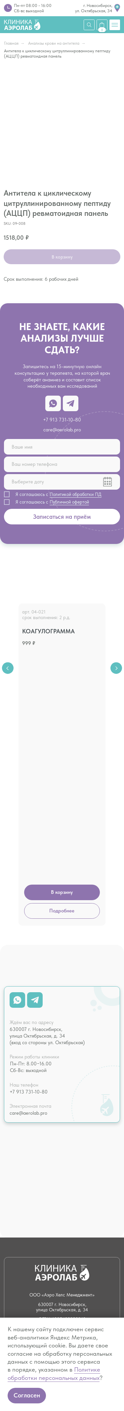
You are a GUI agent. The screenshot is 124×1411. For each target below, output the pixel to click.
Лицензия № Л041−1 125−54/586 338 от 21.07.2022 (62, 1316)
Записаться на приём (62, 516)
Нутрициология (85, 1155)
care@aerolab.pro (62, 430)
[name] (62, 447)
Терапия (24, 1155)
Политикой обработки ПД (76, 494)
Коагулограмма (48, 631)
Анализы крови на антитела (53, 43)
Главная (11, 43)
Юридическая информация (84, 1249)
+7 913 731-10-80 (62, 420)
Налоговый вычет (27, 1249)
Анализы (24, 1136)
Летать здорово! (24, 1181)
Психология (81, 1136)
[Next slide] (116, 650)
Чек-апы (24, 1145)
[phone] (62, 464)
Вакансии (79, 1238)
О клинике (26, 1238)
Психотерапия (84, 1194)
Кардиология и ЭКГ (29, 1167)
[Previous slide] (8, 650)
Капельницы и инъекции (82, 1181)
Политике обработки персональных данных (54, 1373)
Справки (24, 1194)
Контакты (79, 1228)
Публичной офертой (69, 502)
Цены (21, 1228)
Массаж (78, 1164)
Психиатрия (82, 1145)
